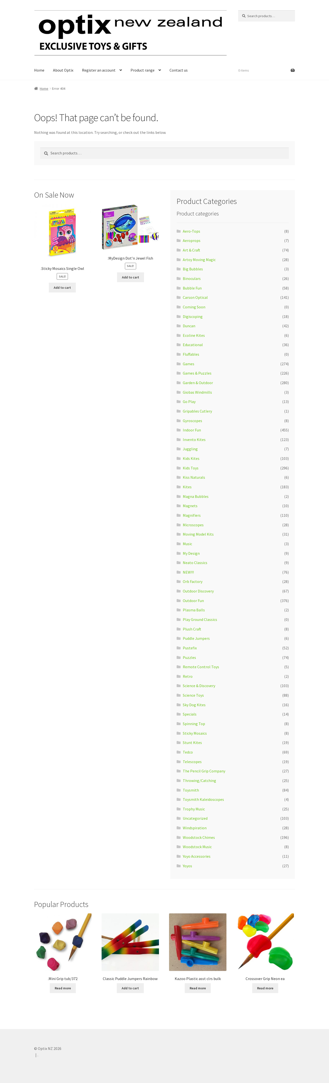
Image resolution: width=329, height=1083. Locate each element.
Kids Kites (191, 458)
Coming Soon (194, 306)
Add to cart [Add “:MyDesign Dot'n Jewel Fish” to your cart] (130, 277)
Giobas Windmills (197, 392)
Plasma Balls (194, 609)
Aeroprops (191, 240)
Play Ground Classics (200, 619)
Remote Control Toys (201, 666)
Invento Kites (194, 439)
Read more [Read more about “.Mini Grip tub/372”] (63, 988)
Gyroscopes (192, 420)
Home (39, 70)
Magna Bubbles (196, 496)
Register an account (99, 70)
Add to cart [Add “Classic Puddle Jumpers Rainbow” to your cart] (130, 988)
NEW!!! (188, 572)
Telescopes (192, 761)
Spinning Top (194, 723)
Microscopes (193, 524)
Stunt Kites (192, 742)
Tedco (188, 752)
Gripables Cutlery (197, 411)
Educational (193, 344)
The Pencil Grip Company (204, 770)
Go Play (189, 401)
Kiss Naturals (194, 477)
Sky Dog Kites (194, 704)
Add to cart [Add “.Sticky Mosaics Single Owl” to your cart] (62, 287)
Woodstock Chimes (199, 837)
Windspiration (195, 827)
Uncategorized (195, 818)
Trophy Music (194, 808)
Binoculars (192, 278)
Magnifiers (192, 515)
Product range (143, 70)
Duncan (189, 325)
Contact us (179, 70)
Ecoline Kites (194, 335)
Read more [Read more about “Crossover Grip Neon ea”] (265, 988)
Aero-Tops (191, 231)
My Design (191, 553)
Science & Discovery (199, 685)
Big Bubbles (193, 268)
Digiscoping (193, 316)
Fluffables (191, 354)
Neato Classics (195, 562)
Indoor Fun (192, 430)
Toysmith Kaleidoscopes (203, 799)
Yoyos (187, 865)
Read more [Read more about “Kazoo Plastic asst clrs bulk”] (198, 988)
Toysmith (191, 790)
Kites (187, 486)
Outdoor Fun (193, 600)
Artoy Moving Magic (199, 259)
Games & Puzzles (197, 373)
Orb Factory (192, 581)
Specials (190, 714)
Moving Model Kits (198, 534)
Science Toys (193, 695)
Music (187, 543)
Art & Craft (191, 250)
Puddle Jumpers (196, 638)
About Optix (63, 70)
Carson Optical (195, 297)
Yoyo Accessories (197, 856)
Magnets (190, 505)
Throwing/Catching (199, 780)
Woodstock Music (197, 846)
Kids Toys (190, 468)
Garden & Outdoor (198, 382)
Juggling (190, 448)
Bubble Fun (192, 288)
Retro (188, 676)
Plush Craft (192, 629)
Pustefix (190, 647)
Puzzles (189, 657)
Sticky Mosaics (195, 733)
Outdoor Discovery (198, 591)
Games (188, 363)
